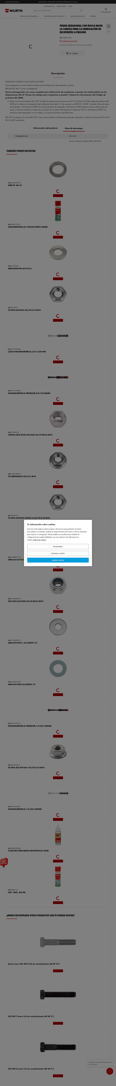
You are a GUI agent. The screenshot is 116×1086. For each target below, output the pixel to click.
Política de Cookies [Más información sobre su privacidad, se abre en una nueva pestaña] (39, 540)
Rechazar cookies (58, 553)
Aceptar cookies (58, 560)
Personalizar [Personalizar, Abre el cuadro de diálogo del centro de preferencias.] (58, 546)
